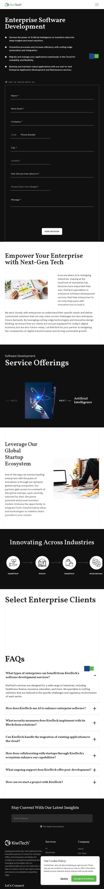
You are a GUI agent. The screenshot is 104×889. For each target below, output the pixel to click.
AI (46, 848)
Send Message (52, 231)
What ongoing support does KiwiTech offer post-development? (49, 770)
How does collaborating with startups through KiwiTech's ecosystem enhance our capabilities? (45, 755)
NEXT (65, 400)
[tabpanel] (52, 631)
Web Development (53, 860)
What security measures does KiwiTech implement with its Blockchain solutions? (45, 723)
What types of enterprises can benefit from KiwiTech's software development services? (42, 675)
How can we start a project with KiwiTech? (34, 782)
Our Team (82, 853)
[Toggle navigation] (97, 4)
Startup (81, 857)
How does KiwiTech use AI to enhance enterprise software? (46, 708)
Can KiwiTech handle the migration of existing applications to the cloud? (48, 739)
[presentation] (31, 217)
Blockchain (50, 852)
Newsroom (82, 862)
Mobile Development (54, 856)
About (81, 848)
